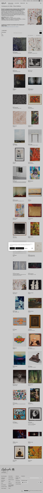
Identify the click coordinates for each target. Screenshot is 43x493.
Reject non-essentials (19, 248)
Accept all (12, 248)
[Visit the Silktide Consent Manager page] (32, 248)
